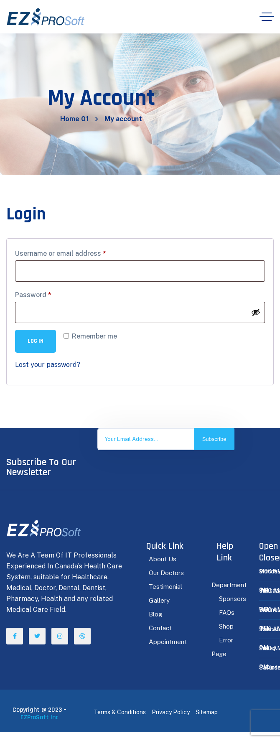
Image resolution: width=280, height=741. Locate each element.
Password (33, 295)
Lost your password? (47, 365)
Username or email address (60, 253)
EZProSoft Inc (39, 717)
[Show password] (255, 312)
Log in (35, 341)
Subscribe (214, 439)
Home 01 (74, 119)
